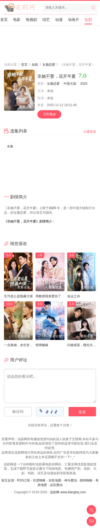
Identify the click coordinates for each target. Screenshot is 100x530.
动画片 (73, 19)
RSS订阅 (23, 480)
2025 (83, 84)
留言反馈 (7, 480)
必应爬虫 (56, 485)
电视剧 (31, 19)
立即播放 (49, 114)
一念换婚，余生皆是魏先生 (23, 345)
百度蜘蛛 (39, 480)
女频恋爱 (48, 64)
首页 (4, 19)
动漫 (59, 19)
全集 (10, 146)
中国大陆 (69, 84)
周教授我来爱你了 (48, 296)
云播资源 (89, 132)
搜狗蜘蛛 (86, 480)
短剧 (88, 19)
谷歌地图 (55, 480)
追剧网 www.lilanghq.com (68, 492)
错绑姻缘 (41, 345)
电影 (17, 19)
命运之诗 (73, 296)
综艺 (46, 19)
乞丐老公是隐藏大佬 (18, 296)
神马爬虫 (70, 480)
